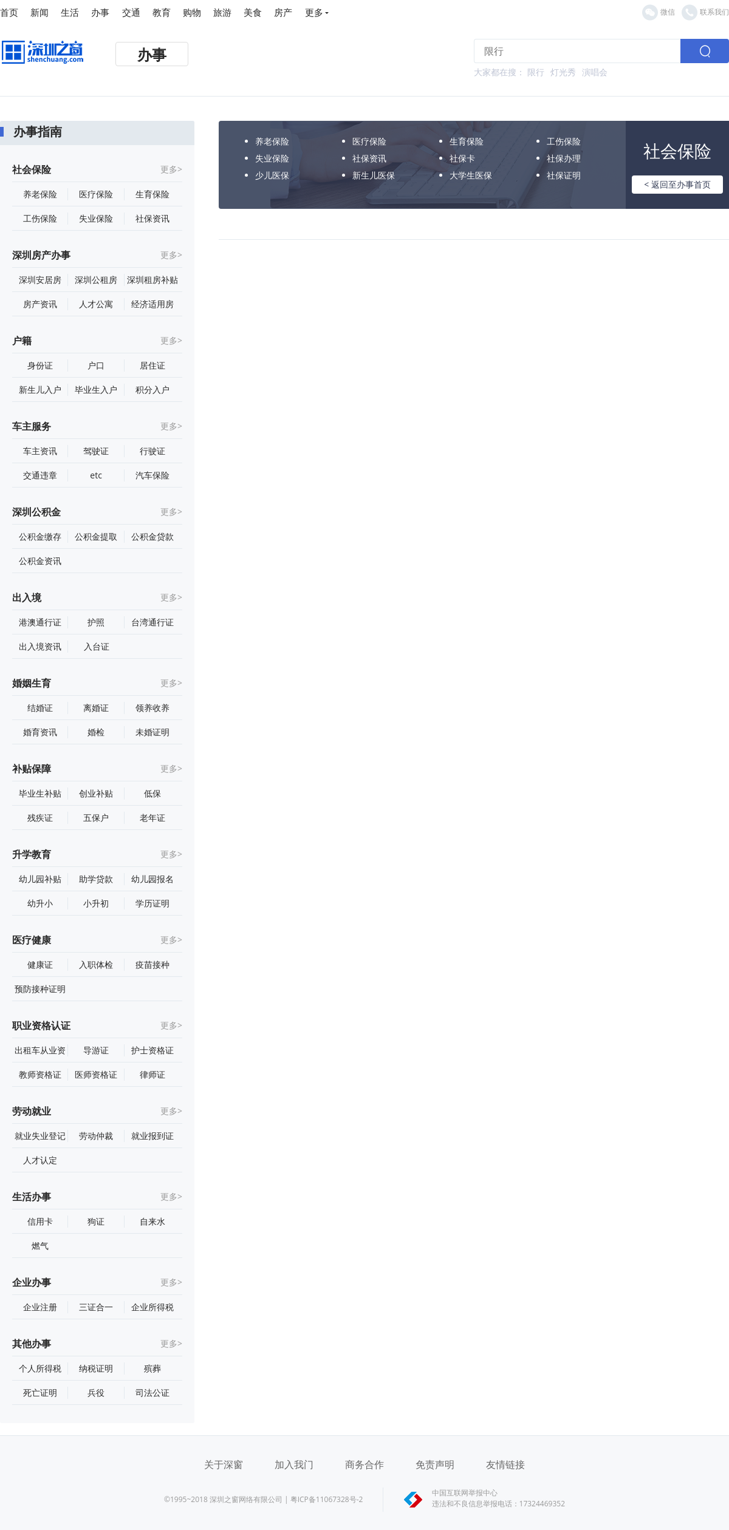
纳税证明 (96, 1368)
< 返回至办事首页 (677, 184)
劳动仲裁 (96, 1135)
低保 (152, 793)
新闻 (39, 12)
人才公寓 (96, 304)
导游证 (96, 1050)
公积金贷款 (152, 536)
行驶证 (152, 451)
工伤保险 (40, 218)
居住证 (152, 365)
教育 (161, 12)
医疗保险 (96, 194)
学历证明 (152, 903)
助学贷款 (96, 879)
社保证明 (564, 175)
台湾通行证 (152, 622)
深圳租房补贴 (152, 279)
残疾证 (40, 817)
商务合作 (364, 1464)
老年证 (152, 817)
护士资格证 (152, 1050)
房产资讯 (40, 304)
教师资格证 (40, 1074)
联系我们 (705, 12)
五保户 (96, 817)
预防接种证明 (40, 988)
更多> (171, 169)
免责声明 (435, 1464)
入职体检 (96, 964)
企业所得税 (152, 1307)
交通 (131, 12)
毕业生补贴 (40, 793)
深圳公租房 (96, 279)
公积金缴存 (40, 536)
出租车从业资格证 (40, 1050)
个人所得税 (40, 1368)
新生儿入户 (40, 389)
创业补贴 (96, 793)
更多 (317, 12)
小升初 (96, 903)
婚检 (95, 732)
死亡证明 (40, 1392)
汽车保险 (152, 475)
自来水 (152, 1221)
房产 (283, 12)
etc (96, 475)
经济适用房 (152, 304)
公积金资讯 (40, 560)
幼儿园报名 (152, 879)
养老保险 (40, 194)
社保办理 (564, 158)
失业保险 (96, 218)
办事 (100, 12)
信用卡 (40, 1221)
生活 (70, 12)
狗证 (95, 1221)
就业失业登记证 (40, 1136)
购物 (192, 12)
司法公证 (152, 1392)
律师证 (152, 1074)
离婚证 (96, 707)
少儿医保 (272, 175)
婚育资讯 (40, 732)
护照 (95, 622)
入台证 (96, 646)
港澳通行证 (40, 622)
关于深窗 (223, 1464)
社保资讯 (152, 218)
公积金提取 (96, 536)
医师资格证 (96, 1074)
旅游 (222, 12)
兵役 (95, 1392)
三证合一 (96, 1307)
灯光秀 (563, 72)
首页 (9, 12)
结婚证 (40, 707)
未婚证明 (152, 732)
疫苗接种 (152, 964)
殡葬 (152, 1368)
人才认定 (40, 1160)
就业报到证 (152, 1135)
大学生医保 (471, 175)
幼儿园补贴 (40, 879)
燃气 (40, 1245)
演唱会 (595, 72)
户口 (95, 365)
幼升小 (40, 903)
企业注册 (40, 1307)
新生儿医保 (373, 175)
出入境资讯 (40, 646)
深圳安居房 (40, 279)
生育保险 (152, 194)
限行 (535, 72)
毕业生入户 (96, 389)
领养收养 (152, 707)
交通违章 (40, 475)
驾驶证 (96, 451)
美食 (253, 12)
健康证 (40, 964)
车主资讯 (40, 451)
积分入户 (152, 389)
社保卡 (462, 158)
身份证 (40, 365)
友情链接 (505, 1464)
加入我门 (294, 1464)
